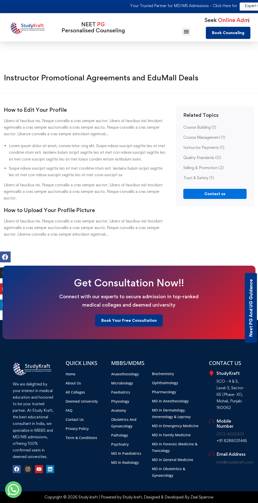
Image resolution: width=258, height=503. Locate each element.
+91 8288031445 (231, 440)
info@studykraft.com (234, 462)
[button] (186, 32)
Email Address (231, 454)
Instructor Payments (203, 147)
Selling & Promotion (203, 167)
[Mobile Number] (211, 421)
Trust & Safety (198, 177)
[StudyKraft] (211, 373)
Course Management (204, 137)
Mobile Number (224, 423)
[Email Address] (211, 454)
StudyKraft (228, 373)
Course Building (199, 127)
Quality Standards (202, 157)
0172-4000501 (230, 434)
